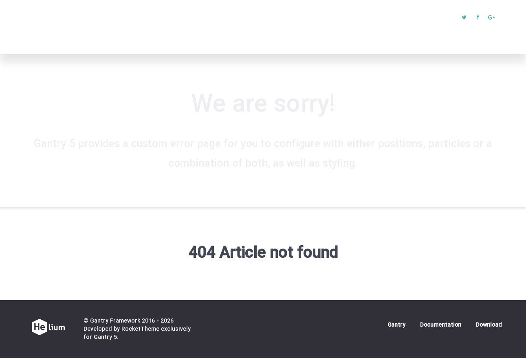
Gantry (396, 325)
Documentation (440, 325)
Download (489, 325)
